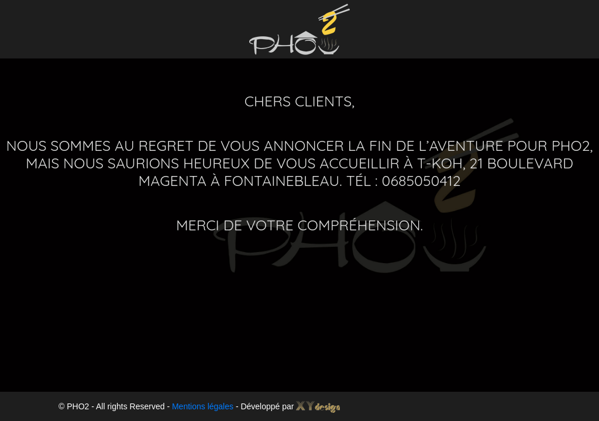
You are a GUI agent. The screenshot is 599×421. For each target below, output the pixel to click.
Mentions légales (202, 406)
